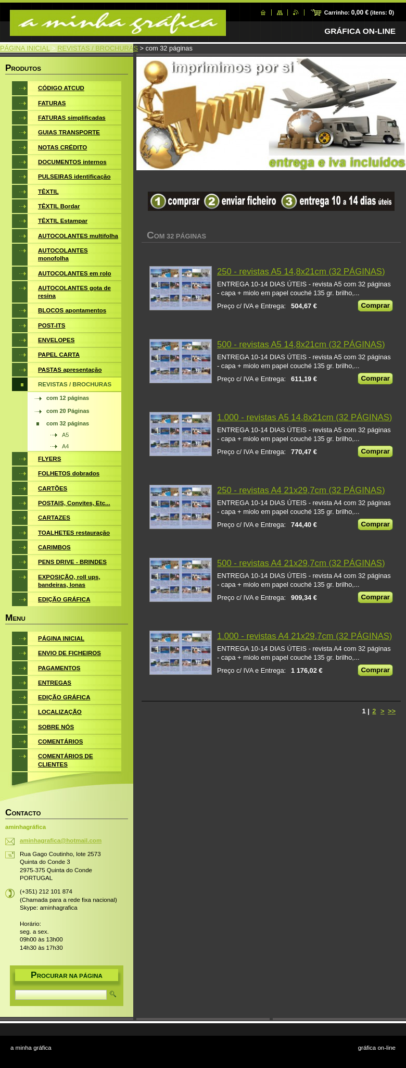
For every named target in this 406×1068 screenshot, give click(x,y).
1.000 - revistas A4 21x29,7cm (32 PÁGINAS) (304, 636)
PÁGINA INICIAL (25, 48)
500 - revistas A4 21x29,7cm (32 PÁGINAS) (301, 563)
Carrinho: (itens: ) (359, 12)
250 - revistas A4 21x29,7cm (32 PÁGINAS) (301, 490)
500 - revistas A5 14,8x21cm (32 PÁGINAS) (301, 344)
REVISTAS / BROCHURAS (97, 48)
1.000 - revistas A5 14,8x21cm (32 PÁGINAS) (304, 417)
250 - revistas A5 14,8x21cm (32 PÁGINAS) (301, 272)
